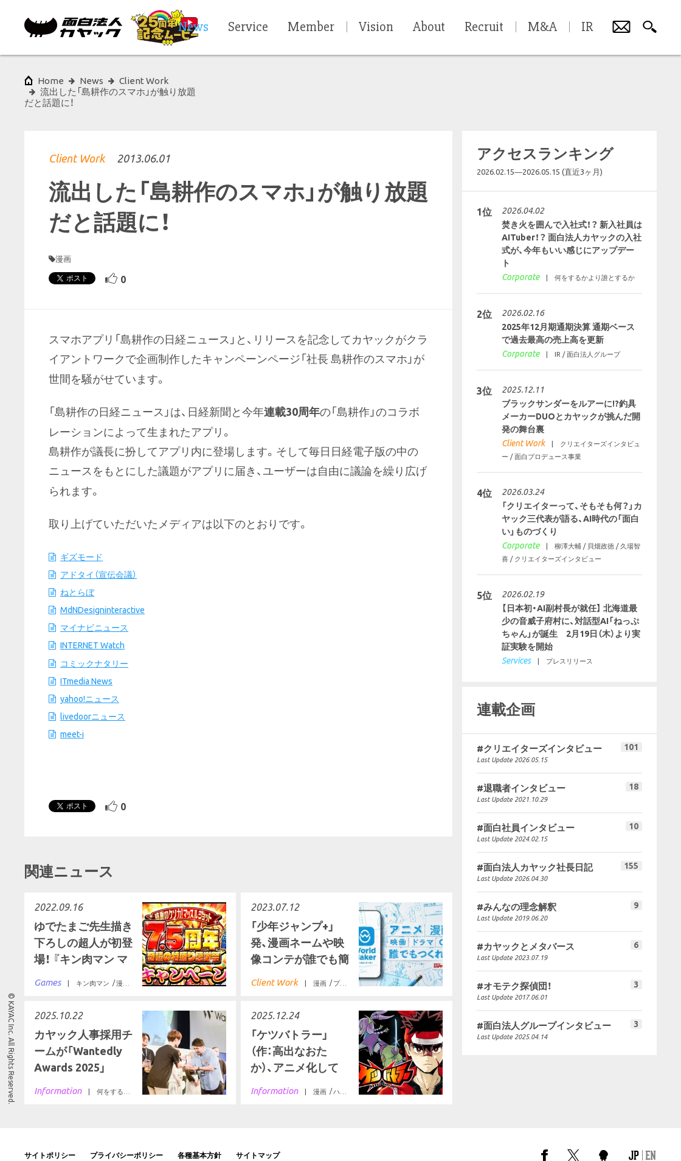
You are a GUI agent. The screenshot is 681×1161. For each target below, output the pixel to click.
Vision (376, 27)
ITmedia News (86, 659)
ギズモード (81, 535)
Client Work (77, 136)
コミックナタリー (94, 642)
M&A (542, 27)
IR (587, 27)
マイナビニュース (94, 606)
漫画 (63, 237)
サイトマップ (258, 1133)
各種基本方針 (199, 1133)
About (429, 27)
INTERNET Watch (92, 623)
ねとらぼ (77, 570)
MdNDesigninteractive (102, 588)
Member (311, 27)
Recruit (484, 27)
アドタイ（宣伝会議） (98, 553)
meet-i (72, 712)
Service (248, 27)
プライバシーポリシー (126, 1133)
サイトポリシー (49, 1133)
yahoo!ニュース (89, 677)
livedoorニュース (92, 695)
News (91, 80)
